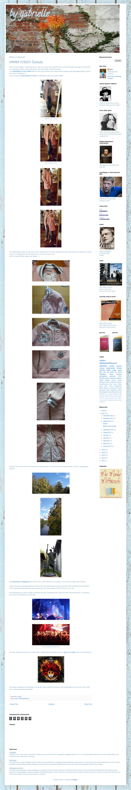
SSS (116, 388)
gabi (111, 69)
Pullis (109, 370)
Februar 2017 (107, 446)
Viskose (120, 398)
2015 (103, 452)
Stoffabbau (102, 374)
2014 (103, 455)
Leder (114, 370)
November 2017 (108, 418)
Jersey (115, 384)
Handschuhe (113, 390)
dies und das (104, 372)
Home (111, 374)
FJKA (120, 376)
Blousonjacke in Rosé (29, 76)
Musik (107, 378)
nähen (102, 360)
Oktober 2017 (107, 421)
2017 (103, 413)
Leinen (101, 368)
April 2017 (106, 441)
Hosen (120, 370)
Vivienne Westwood (111, 382)
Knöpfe (120, 394)
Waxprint (114, 392)
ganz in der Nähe (70, 652)
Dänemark (102, 390)
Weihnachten (118, 386)
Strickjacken (103, 376)
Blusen (119, 366)
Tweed (107, 380)
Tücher (111, 386)
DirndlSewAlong (103, 384)
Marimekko (102, 396)
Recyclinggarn (103, 392)
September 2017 (108, 430)
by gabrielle (29, 14)
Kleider (120, 380)
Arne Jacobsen (109, 394)
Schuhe (102, 370)
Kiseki (101, 380)
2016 (103, 450)
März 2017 (106, 443)
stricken (103, 366)
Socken (106, 398)
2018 (103, 410)
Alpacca (119, 378)
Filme (107, 390)
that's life (113, 372)
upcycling (113, 378)
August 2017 (107, 432)
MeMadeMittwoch (24, 698)
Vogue (109, 392)
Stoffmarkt (102, 382)
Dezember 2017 (108, 416)
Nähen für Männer (109, 396)
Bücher (120, 382)
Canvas (113, 380)
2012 (103, 460)
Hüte (110, 384)
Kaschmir (113, 376)
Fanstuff (101, 378)
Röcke (101, 386)
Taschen (119, 374)
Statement (111, 398)
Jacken (17, 698)
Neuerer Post (14, 704)
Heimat (105, 423)
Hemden (115, 394)
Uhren (115, 398)
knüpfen (115, 400)
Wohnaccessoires (103, 400)
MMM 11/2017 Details (110, 426)
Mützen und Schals (109, 388)
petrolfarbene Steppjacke (20, 582)
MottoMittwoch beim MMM (22, 71)
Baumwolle (110, 368)
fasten (101, 388)
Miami (120, 390)
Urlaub (119, 368)
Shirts (120, 372)
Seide (106, 386)
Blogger (74, 780)
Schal (120, 388)
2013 (103, 458)
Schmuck (101, 398)
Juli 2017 (106, 435)
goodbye (111, 400)
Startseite (51, 704)
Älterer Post (88, 704)
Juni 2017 (106, 438)
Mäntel (120, 384)
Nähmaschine (118, 396)
